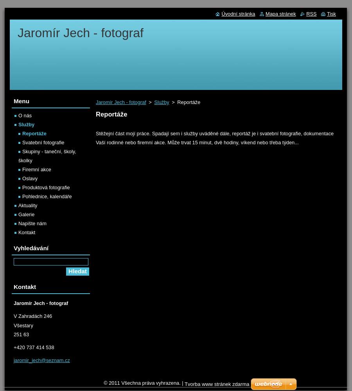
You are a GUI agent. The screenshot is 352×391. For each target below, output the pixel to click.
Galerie (26, 214)
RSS (311, 14)
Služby (161, 102)
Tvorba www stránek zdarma (217, 384)
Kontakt (26, 232)
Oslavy (30, 178)
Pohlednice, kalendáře (47, 196)
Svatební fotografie (43, 142)
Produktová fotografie (46, 187)
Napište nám (32, 223)
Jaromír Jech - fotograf (121, 102)
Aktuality (27, 205)
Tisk (331, 14)
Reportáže (34, 133)
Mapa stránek (281, 14)
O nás (25, 115)
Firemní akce (36, 169)
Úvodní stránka (238, 14)
